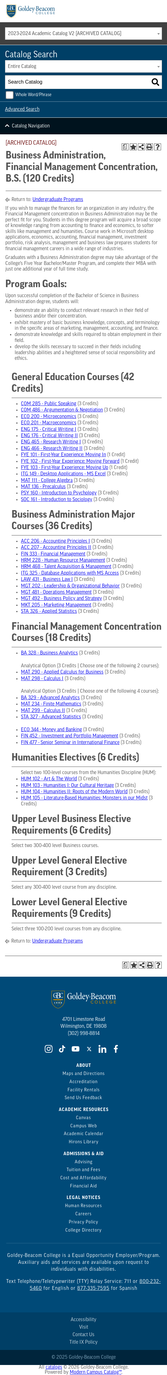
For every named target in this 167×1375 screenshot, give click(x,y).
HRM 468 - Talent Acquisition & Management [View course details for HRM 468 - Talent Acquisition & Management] (66, 566)
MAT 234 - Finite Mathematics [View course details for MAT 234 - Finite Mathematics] (51, 704)
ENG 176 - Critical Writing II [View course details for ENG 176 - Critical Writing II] (49, 435)
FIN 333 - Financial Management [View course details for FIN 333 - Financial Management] (53, 554)
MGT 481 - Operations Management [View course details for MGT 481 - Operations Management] (56, 592)
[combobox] (83, 33)
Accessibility (83, 1319)
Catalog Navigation (31, 126)
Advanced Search (22, 109)
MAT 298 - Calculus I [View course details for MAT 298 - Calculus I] (42, 678)
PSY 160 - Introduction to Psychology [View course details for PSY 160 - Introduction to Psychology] (59, 493)
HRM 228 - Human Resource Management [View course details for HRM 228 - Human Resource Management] (63, 560)
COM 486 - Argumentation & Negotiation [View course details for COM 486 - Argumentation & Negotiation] (62, 410)
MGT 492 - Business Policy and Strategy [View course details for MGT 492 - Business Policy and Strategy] (61, 598)
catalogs (54, 1367)
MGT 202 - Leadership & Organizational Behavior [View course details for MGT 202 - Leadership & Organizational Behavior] (70, 586)
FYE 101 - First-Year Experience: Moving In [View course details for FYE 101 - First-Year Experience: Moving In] (63, 454)
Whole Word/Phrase (33, 95)
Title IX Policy (83, 1342)
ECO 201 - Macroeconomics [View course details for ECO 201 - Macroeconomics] (48, 423)
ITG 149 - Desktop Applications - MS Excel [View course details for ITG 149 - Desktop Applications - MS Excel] (63, 474)
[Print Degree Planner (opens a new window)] (125, 146)
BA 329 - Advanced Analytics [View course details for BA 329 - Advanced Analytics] (50, 697)
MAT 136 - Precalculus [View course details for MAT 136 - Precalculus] (43, 486)
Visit (83, 1327)
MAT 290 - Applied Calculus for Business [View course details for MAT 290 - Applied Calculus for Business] (62, 672)
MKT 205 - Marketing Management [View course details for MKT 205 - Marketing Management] (56, 605)
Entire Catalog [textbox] (22, 66)
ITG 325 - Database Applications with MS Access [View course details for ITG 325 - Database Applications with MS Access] (70, 573)
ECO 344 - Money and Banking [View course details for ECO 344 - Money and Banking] (51, 729)
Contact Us (83, 1334)
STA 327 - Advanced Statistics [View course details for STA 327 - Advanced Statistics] (51, 717)
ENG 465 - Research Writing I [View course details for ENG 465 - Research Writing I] (51, 442)
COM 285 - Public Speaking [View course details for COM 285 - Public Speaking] (48, 403)
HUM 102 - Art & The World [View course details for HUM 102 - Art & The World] (49, 779)
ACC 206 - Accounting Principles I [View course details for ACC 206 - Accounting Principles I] (55, 541)
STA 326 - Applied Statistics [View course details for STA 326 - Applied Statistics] (49, 611)
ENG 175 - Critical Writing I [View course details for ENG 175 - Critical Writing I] (48, 429)
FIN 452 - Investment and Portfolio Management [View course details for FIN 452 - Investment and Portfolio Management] (69, 736)
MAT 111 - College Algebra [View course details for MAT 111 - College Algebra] (47, 480)
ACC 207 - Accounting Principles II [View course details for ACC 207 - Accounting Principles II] (56, 547)
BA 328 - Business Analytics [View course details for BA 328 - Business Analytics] (49, 653)
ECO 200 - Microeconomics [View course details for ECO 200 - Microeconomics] (48, 416)
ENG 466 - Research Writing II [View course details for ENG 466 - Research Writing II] (52, 448)
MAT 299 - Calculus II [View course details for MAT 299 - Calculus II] (43, 710)
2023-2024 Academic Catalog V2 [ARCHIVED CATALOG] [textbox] (64, 33)
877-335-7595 (93, 1288)
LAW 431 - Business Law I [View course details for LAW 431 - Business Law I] (47, 579)
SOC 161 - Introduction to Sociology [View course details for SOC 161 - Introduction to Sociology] (56, 499)
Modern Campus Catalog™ (95, 1372)
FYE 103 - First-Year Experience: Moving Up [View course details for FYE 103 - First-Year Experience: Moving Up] (64, 467)
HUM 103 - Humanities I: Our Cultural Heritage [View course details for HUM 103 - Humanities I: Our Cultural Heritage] (67, 785)
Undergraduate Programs (58, 199)
